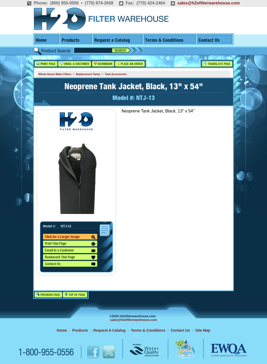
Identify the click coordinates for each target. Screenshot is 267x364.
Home (41, 40)
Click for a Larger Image (70, 237)
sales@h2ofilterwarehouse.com (208, 3)
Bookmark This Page (70, 257)
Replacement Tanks (88, 74)
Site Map (202, 330)
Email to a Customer (70, 251)
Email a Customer (74, 64)
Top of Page (75, 295)
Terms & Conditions (164, 40)
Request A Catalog (109, 330)
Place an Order (130, 64)
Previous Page (48, 295)
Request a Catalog (112, 40)
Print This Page (70, 244)
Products (70, 40)
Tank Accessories (116, 74)
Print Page (46, 64)
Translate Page (217, 64)
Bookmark (103, 64)
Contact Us (209, 40)
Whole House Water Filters (54, 74)
